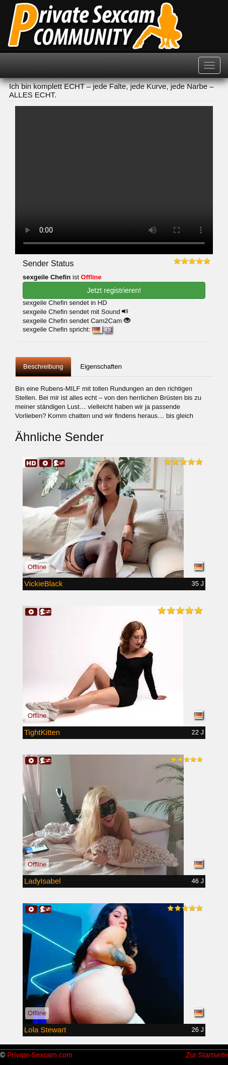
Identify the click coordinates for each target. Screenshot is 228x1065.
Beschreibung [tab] (43, 366)
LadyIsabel (42, 881)
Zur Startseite (207, 1055)
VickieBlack (43, 583)
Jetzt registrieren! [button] (114, 290)
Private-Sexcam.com (39, 1055)
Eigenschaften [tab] (101, 366)
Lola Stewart (45, 1029)
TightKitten (42, 732)
